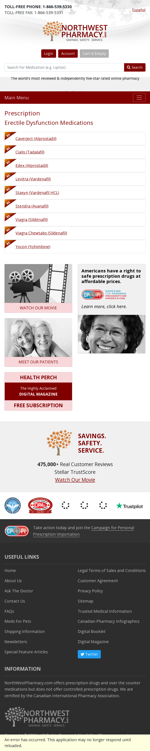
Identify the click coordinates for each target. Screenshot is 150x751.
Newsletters (15, 641)
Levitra (33, 179)
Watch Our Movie (75, 479)
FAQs (9, 611)
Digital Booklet (92, 631)
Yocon (33, 246)
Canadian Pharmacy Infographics (108, 621)
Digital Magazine (93, 641)
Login (48, 53)
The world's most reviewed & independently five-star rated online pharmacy (75, 84)
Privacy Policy (90, 591)
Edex (32, 165)
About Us (13, 580)
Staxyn (37, 192)
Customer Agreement (98, 580)
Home (10, 570)
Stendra (32, 206)
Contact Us (14, 601)
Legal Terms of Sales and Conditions (112, 570)
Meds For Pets (17, 621)
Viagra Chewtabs (41, 233)
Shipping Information (24, 631)
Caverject (36, 138)
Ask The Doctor (18, 591)
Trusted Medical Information (105, 611)
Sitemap (85, 601)
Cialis (30, 152)
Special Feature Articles (26, 652)
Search (135, 67)
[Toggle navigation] (139, 97)
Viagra (32, 219)
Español (139, 9)
